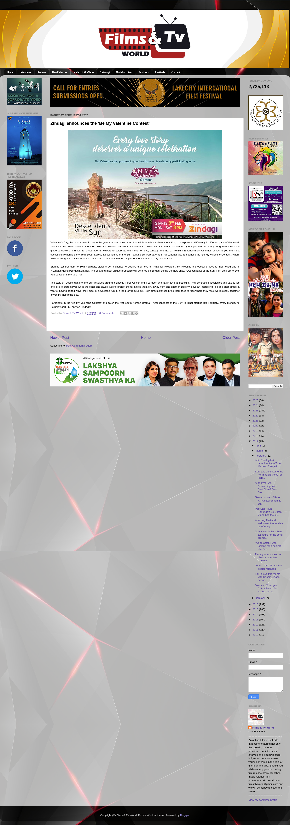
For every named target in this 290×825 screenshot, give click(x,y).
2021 (255, 420)
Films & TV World (263, 727)
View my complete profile (262, 799)
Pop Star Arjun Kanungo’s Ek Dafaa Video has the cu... (268, 511)
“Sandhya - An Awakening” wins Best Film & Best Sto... (266, 487)
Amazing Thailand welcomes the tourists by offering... (269, 523)
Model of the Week (83, 72)
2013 (255, 619)
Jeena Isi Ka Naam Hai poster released (268, 567)
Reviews (42, 72)
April (259, 445)
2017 (255, 441)
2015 (255, 609)
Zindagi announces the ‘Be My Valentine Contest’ (268, 557)
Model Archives (124, 72)
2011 (255, 629)
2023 (255, 410)
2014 (255, 614)
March (260, 450)
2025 (255, 400)
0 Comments (106, 313)
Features (144, 72)
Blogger (184, 815)
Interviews (25, 72)
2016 (255, 604)
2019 (255, 430)
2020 (255, 425)
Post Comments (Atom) (79, 345)
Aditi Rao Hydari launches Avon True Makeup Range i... (268, 463)
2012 (255, 624)
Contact (175, 72)
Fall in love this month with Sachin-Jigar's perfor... (267, 577)
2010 (255, 634)
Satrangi (105, 72)
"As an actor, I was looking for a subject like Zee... (268, 546)
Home (10, 72)
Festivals (160, 72)
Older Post (231, 338)
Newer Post (59, 338)
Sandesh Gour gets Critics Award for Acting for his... (266, 588)
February (261, 455)
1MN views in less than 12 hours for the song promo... (269, 534)
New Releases (59, 72)
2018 (255, 435)
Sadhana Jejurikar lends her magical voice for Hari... (269, 474)
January (261, 597)
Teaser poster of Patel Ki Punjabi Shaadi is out (268, 500)
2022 (255, 415)
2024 (255, 405)
